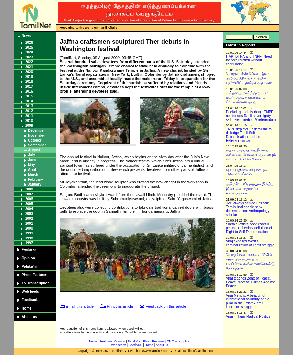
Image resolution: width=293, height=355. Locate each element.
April (32, 170)
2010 (29, 121)
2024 (29, 52)
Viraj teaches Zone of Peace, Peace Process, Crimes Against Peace (250, 282)
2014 (29, 101)
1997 (29, 243)
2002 (29, 218)
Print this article (120, 306)
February (35, 179)
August (34, 150)
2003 (29, 214)
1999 (29, 233)
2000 (29, 228)
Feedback (30, 300)
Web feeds (30, 292)
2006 (29, 199)
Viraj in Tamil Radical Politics (248, 316)
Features (29, 250)
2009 (29, 126)
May (31, 165)
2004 (29, 209)
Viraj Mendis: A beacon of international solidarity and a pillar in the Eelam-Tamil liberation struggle (248, 301)
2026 (29, 42)
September (37, 145)
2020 (29, 72)
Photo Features (34, 275)
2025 (29, 47)
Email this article (80, 306)
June (32, 160)
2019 (29, 77)
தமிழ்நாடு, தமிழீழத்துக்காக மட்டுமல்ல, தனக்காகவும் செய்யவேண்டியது (247, 97)
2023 (29, 57)
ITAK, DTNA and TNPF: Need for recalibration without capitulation (249, 60)
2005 (29, 204)
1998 (29, 238)
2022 (29, 62)
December (36, 130)
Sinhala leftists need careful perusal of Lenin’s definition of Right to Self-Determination (249, 228)
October (34, 140)
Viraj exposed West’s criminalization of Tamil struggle (250, 243)
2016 (29, 91)
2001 (29, 223)
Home (26, 308)
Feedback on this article (165, 306)
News (26, 36)
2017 (29, 86)
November (36, 135)
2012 (29, 111)
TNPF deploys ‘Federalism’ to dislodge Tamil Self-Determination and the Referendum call (249, 135)
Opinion (28, 258)
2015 (29, 96)
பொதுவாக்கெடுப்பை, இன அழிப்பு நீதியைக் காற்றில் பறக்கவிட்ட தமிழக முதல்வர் (249, 78)
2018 (29, 82)
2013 (29, 106)
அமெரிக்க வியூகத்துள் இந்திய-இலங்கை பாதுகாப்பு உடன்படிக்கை (250, 188)
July (31, 155)
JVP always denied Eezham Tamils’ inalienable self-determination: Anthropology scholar (248, 209)
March (33, 174)
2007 (29, 194)
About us (29, 317)
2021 (29, 67)
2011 (29, 116)
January (34, 184)
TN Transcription (35, 283)
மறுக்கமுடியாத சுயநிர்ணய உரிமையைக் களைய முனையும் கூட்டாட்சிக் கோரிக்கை (251, 154)
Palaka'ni (29, 266)
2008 (29, 189)
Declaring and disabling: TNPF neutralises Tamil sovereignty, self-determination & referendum (251, 116)
